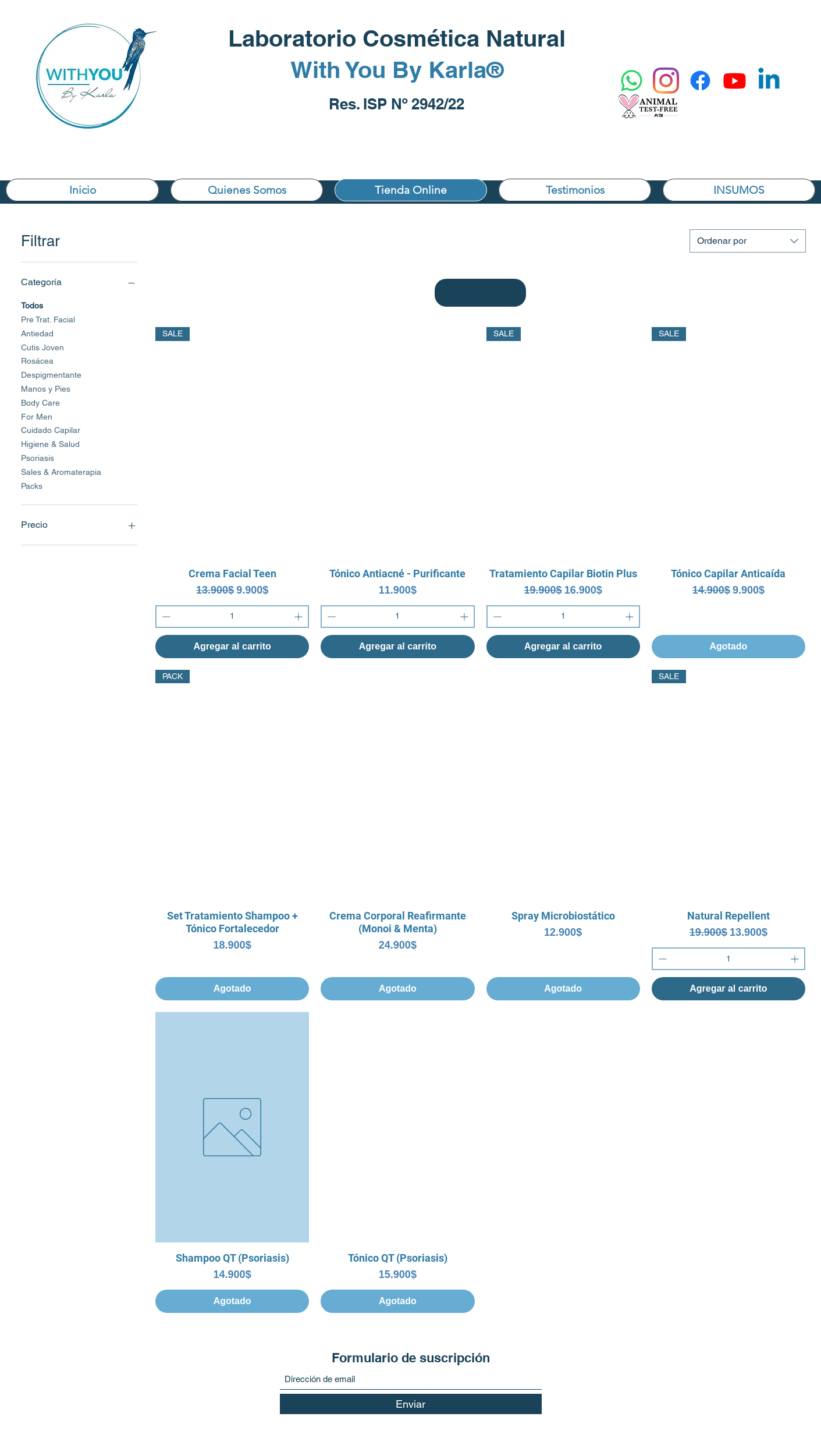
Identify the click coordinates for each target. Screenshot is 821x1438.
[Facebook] (700, 81)
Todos (32, 304)
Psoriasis (37, 457)
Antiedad (37, 332)
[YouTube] (735, 81)
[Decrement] (165, 616)
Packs (31, 485)
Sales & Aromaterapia (61, 471)
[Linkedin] (769, 81)
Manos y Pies (45, 387)
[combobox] (748, 241)
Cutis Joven (42, 346)
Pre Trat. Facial (48, 318)
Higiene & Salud (50, 443)
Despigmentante (51, 373)
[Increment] (299, 616)
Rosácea (37, 359)
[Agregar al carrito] (232, 646)
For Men (36, 415)
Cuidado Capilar (50, 429)
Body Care (40, 401)
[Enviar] (411, 1404)
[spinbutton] (232, 616)
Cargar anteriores (480, 292)
